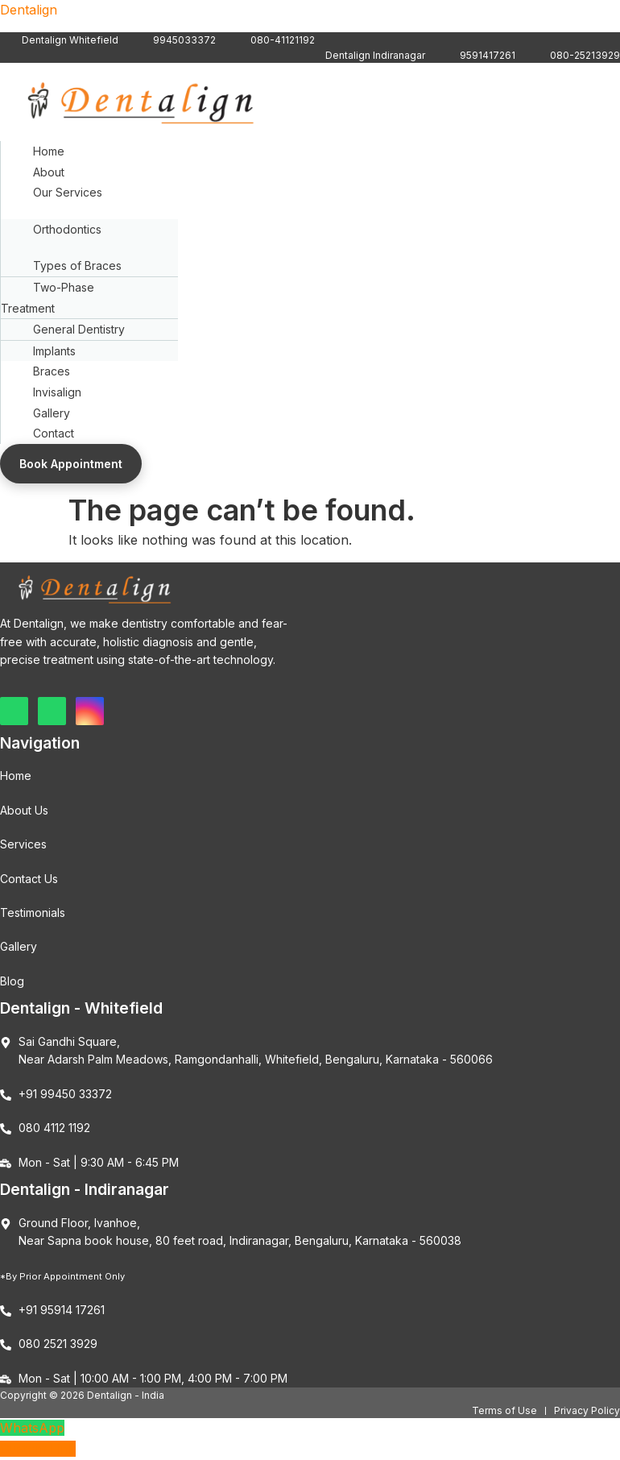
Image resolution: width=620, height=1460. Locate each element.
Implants (54, 351)
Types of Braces (77, 265)
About (48, 172)
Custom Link (38, 1449)
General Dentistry (79, 329)
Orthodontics (67, 229)
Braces (51, 371)
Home (48, 151)
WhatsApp (32, 1428)
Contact (53, 433)
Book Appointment (70, 464)
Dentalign (28, 10)
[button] (310, 192)
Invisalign (57, 392)
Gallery (51, 413)
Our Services (67, 192)
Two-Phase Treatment (47, 297)
